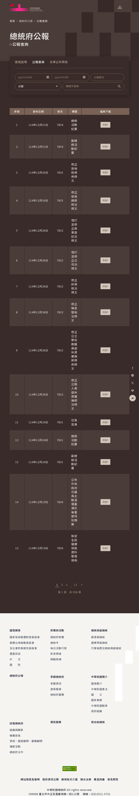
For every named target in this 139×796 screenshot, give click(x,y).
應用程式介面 (69, 773)
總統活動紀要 (74, 125)
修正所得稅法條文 (74, 286)
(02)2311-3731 (100, 787)
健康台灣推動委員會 (22, 640)
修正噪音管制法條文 (74, 312)
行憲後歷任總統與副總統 (106, 646)
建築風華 (55, 685)
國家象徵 (96, 696)
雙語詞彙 (99, 773)
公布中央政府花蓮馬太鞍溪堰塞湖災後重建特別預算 (74, 502)
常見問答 (112, 773)
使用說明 (21, 62)
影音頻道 (55, 651)
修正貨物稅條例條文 (74, 172)
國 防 (15, 662)
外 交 (15, 657)
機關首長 (15, 729)
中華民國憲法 (99, 685)
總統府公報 (26, 21)
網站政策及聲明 (30, 773)
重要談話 (15, 651)
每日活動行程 (58, 646)
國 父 (96, 690)
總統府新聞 (57, 635)
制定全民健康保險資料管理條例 (74, 548)
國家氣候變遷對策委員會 (25, 635)
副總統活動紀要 (74, 146)
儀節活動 (15, 740)
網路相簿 (55, 657)
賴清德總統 (98, 635)
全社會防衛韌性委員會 (23, 646)
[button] (47, 77)
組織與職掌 (16, 723)
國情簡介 (96, 679)
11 (75, 585)
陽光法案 (85, 773)
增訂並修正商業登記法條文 (74, 230)
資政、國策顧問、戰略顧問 (26, 734)
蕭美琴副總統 (99, 640)
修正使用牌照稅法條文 (74, 200)
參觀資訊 (55, 679)
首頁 (12, 21)
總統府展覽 (57, 690)
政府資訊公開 (50, 773)
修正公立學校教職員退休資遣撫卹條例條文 (74, 350)
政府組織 (96, 707)
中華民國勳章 (99, 701)
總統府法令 (16, 746)
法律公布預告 (59, 62)
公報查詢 (38, 62)
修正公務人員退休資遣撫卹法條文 (74, 394)
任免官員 (74, 422)
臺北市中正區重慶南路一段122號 (59, 787)
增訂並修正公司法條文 (74, 260)
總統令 (54, 640)
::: (2, 2)
